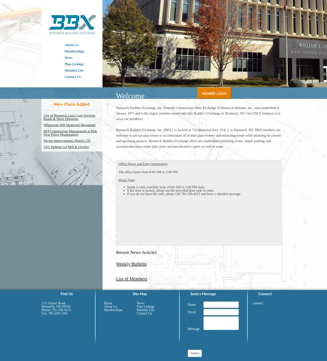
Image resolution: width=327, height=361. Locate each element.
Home (108, 303)
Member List (74, 70)
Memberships (74, 51)
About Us (71, 45)
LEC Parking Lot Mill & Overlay (66, 147)
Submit (195, 353)
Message (194, 329)
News (68, 57)
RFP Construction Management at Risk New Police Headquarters (70, 133)
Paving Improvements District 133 (67, 141)
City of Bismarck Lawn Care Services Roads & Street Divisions (69, 117)
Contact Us (73, 77)
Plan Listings (74, 64)
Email (192, 312)
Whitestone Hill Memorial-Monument (69, 125)
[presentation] (220, 341)
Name (192, 304)
